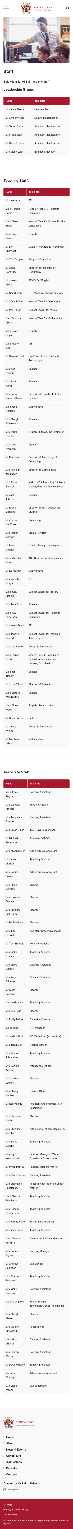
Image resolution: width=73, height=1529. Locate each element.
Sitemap (7, 1505)
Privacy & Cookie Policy (15, 1509)
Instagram (10, 1489)
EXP (9, 1523)
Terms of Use (10, 1514)
